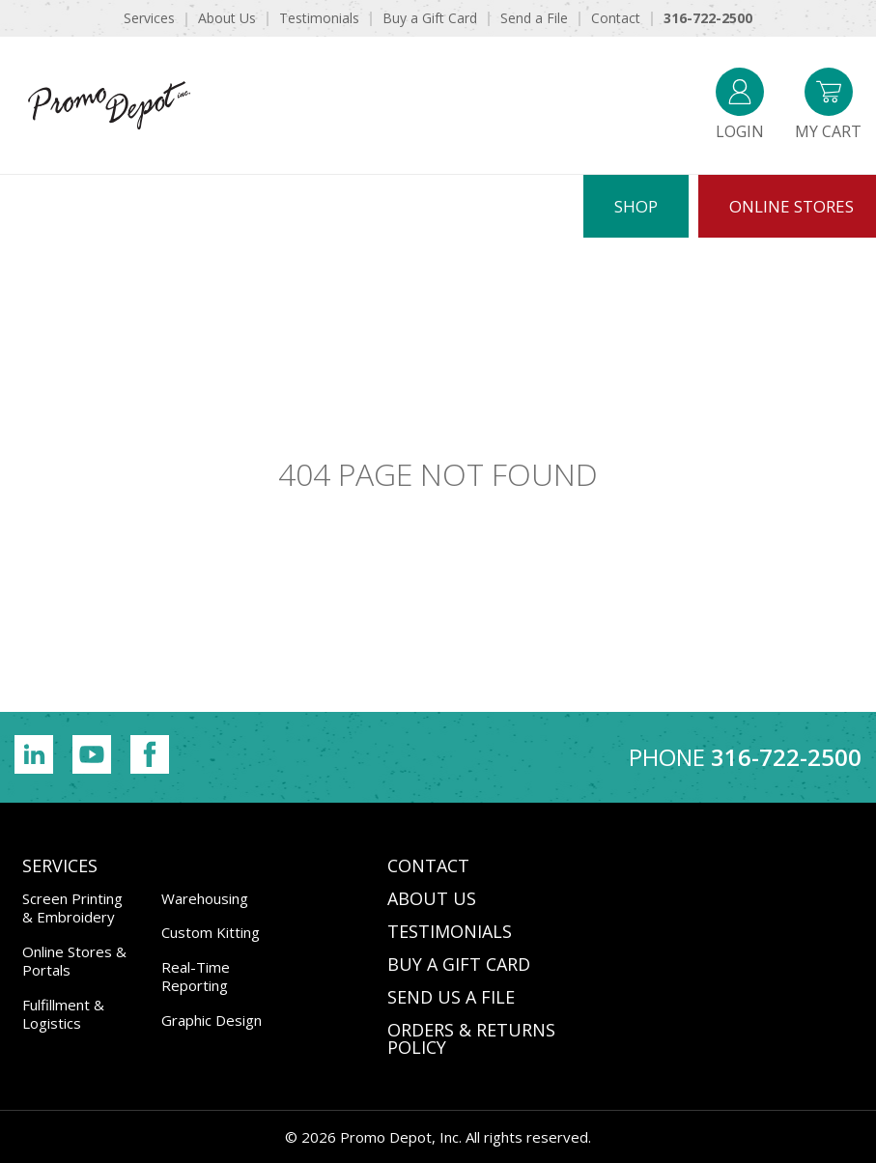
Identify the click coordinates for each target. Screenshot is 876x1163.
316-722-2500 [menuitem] (708, 18)
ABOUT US (431, 898)
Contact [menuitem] (615, 18)
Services (60, 865)
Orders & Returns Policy (471, 1038)
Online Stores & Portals (74, 961)
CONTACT (428, 865)
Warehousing (204, 898)
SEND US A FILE (451, 996)
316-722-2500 (786, 757)
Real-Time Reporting (195, 976)
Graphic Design (211, 1020)
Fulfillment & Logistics (63, 1014)
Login (740, 105)
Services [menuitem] (149, 18)
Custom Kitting (210, 932)
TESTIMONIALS (449, 931)
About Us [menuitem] (227, 18)
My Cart (828, 105)
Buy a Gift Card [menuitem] (429, 18)
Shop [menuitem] (636, 206)
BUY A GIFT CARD (458, 964)
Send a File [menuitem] (534, 18)
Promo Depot (109, 105)
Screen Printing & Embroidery (72, 908)
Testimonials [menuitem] (319, 18)
